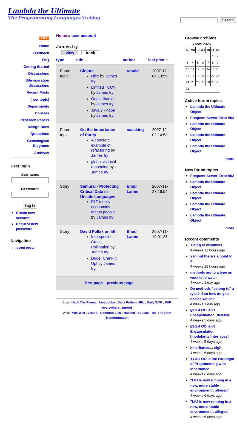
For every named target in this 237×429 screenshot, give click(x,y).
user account (84, 35)
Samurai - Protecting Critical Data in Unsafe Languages (99, 191)
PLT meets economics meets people (103, 206)
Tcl (153, 312)
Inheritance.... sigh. (206, 348)
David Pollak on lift (98, 231)
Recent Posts (38, 92)
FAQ (45, 60)
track (90, 53)
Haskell (129, 312)
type (60, 60)
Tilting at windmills (206, 245)
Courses (42, 113)
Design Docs (38, 127)
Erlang (93, 312)
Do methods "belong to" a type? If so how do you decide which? (212, 293)
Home (44, 46)
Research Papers (34, 120)
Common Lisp (110, 312)
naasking (135, 129)
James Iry (104, 92)
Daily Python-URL (131, 302)
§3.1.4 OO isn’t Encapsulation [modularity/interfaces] (209, 331)
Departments (38, 106)
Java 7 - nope (103, 110)
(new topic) (39, 99)
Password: (30, 189)
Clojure (87, 71)
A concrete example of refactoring (100, 145)
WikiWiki (78, 312)
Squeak (143, 312)
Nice (95, 76)
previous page (120, 283)
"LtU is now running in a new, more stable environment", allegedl (210, 385)
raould (133, 71)
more (229, 159)
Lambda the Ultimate (44, 10)
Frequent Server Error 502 (212, 118)
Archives (41, 153)
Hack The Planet (84, 302)
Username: (30, 174)
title (79, 60)
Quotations (39, 134)
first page (94, 283)
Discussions (38, 73)
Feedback (41, 53)
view (69, 53)
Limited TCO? (103, 87)
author (129, 60)
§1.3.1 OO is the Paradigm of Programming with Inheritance (212, 364)
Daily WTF (154, 302)
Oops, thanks (103, 99)
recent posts (24, 247)
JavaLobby (106, 302)
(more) (127, 307)
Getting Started (36, 67)
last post (158, 60)
